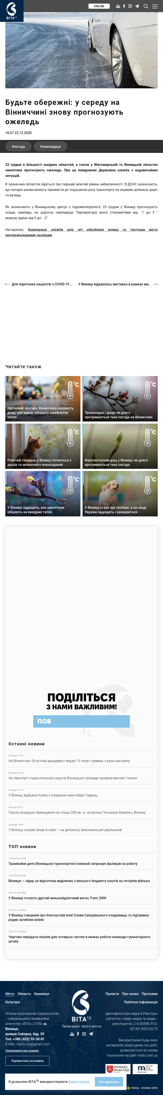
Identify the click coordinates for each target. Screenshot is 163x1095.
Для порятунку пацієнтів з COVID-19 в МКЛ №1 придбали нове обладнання (43, 284)
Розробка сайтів (149, 1088)
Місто (9, 993)
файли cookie (79, 1081)
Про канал (130, 993)
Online (99, 6)
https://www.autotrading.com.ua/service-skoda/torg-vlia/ (81, 603)
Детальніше (81, 758)
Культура (12, 1002)
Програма (150, 993)
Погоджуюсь (109, 1081)
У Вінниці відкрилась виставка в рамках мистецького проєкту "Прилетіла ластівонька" (118, 284)
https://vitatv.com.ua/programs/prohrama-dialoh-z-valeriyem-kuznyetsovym (81, 321)
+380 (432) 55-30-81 (29, 1039)
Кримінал (41, 993)
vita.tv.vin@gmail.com (33, 1044)
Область (24, 993)
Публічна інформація (141, 1002)
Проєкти (112, 993)
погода (19, 146)
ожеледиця (51, 146)
